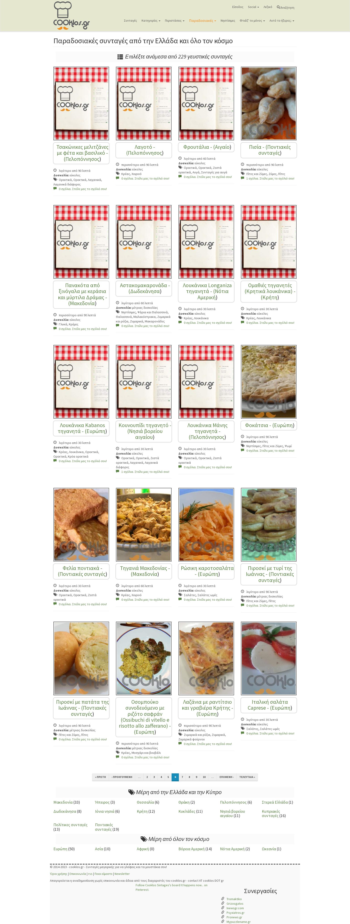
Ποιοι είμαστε (103, 874)
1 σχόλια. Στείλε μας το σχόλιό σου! (267, 178)
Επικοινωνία (78, 874)
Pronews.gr (234, 917)
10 (204, 777)
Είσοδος (237, 7)
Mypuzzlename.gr (239, 922)
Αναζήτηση (287, 7)
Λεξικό (268, 7)
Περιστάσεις (175, 20)
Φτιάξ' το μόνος (252, 20)
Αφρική (143, 848)
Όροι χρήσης (59, 874)
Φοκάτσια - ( (259, 425)
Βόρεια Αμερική (191, 848)
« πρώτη (100, 777)
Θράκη (184, 802)
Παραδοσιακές (202, 20)
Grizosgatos (235, 903)
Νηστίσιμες (228, 20)
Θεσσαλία (145, 802)
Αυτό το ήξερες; (282, 20)
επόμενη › (227, 777)
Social (253, 7)
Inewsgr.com (235, 908)
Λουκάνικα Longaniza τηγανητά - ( (207, 288)
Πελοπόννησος (82, 158)
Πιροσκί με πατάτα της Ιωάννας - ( (82, 704)
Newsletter (122, 874)
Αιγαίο (222, 146)
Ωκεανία (269, 848)
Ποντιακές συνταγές (274, 149)
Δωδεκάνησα (145, 291)
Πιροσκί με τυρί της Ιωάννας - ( (269, 571)
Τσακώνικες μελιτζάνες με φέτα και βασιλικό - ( (82, 152)
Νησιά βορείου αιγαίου (145, 434)
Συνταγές (130, 20)
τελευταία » (247, 777)
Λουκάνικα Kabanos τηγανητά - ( (81, 428)
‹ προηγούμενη (122, 777)
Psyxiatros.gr (236, 913)
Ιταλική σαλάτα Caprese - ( (268, 704)
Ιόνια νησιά (104, 811)
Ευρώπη (96, 431)
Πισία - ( (258, 146)
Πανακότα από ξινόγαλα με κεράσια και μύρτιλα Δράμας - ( (82, 294)
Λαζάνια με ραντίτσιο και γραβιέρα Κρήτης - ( (207, 707)
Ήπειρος (102, 802)
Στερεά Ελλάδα (275, 802)
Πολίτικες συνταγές (70, 824)
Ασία (99, 848)
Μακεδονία (82, 303)
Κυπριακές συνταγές (271, 813)
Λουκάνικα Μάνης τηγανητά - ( (208, 431)
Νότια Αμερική (213, 294)
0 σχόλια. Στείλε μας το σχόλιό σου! (80, 189)
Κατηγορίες (151, 20)
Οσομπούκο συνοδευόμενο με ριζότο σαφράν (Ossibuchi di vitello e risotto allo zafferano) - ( (145, 716)
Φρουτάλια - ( (199, 146)
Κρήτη (269, 297)
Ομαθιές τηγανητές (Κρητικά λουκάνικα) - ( (270, 291)
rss (90, 874)
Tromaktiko (234, 899)
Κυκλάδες (186, 811)
